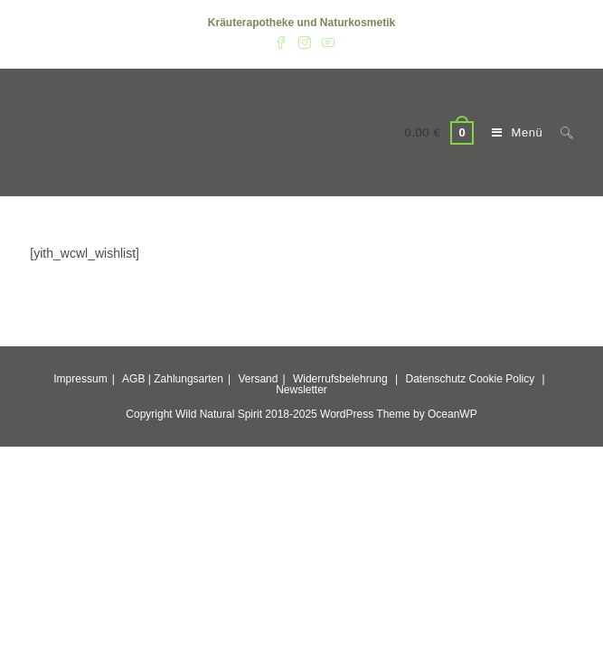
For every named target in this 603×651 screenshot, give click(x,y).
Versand (258, 379)
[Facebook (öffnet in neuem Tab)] (281, 41)
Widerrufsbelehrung (340, 379)
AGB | (136, 379)
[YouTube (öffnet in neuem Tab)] (325, 41)
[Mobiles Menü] (512, 132)
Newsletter (301, 389)
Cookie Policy (502, 379)
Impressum (80, 379)
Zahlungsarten (188, 379)
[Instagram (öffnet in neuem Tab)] (304, 41)
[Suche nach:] (560, 132)
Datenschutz (435, 379)
